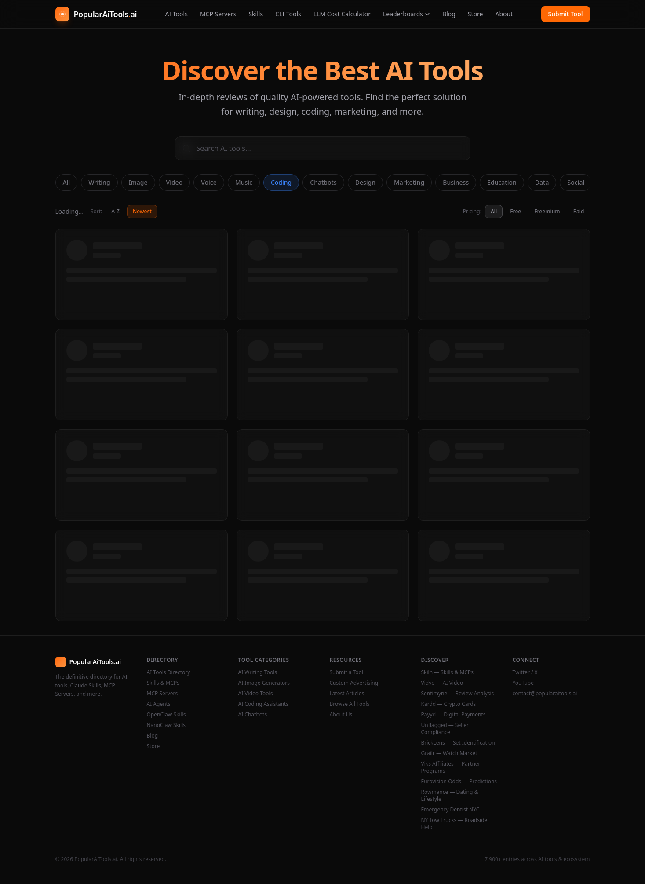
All (66, 182)
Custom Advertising (354, 683)
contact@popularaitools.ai (545, 693)
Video (174, 182)
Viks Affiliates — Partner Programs (451, 767)
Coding (281, 182)
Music (243, 182)
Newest (142, 211)
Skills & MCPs (163, 683)
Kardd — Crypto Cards (448, 704)
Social (575, 182)
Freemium (547, 211)
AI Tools (176, 14)
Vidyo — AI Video (442, 683)
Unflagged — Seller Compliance (445, 729)
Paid (578, 211)
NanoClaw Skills (166, 725)
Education (502, 182)
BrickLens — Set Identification (458, 742)
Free (515, 211)
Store (475, 14)
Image (138, 182)
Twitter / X (525, 672)
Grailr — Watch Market (449, 753)
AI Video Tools (255, 693)
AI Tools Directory (168, 672)
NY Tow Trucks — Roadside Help (454, 824)
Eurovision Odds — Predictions (459, 781)
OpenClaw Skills (166, 714)
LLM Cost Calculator (342, 14)
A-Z (115, 211)
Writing (99, 182)
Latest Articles (347, 693)
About (504, 14)
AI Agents (159, 704)
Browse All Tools (350, 704)
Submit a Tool (346, 672)
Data (542, 182)
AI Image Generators (264, 683)
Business (456, 182)
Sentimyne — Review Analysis (457, 693)
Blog (449, 14)
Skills (255, 14)
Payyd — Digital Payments (453, 714)
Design (365, 182)
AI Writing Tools (257, 672)
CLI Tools (288, 14)
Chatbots (323, 182)
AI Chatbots (252, 714)
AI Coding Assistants (263, 704)
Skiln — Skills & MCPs (447, 672)
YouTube (523, 683)
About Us (341, 714)
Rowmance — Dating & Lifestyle (449, 796)
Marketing (409, 182)
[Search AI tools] (322, 148)
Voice (209, 182)
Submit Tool (565, 14)
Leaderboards (406, 14)
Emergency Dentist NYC (450, 809)
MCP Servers (218, 14)
